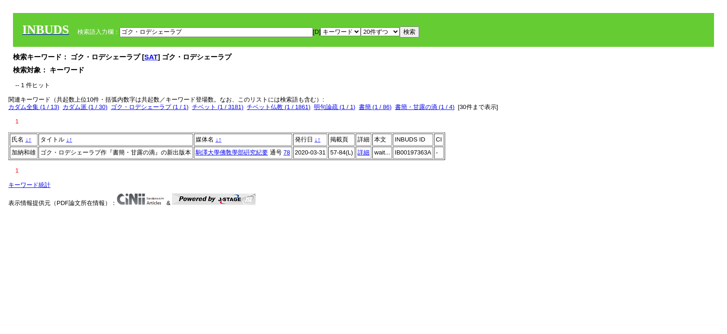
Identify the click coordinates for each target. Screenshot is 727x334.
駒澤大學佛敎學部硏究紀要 (232, 152)
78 (286, 152)
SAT (151, 57)
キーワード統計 (29, 184)
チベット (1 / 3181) (217, 106)
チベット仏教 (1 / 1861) (278, 106)
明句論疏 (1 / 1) (335, 106)
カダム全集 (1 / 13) (33, 106)
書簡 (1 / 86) (375, 106)
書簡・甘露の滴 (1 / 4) (425, 106)
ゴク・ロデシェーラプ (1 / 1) (150, 106)
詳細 (363, 152)
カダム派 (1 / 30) (85, 106)
